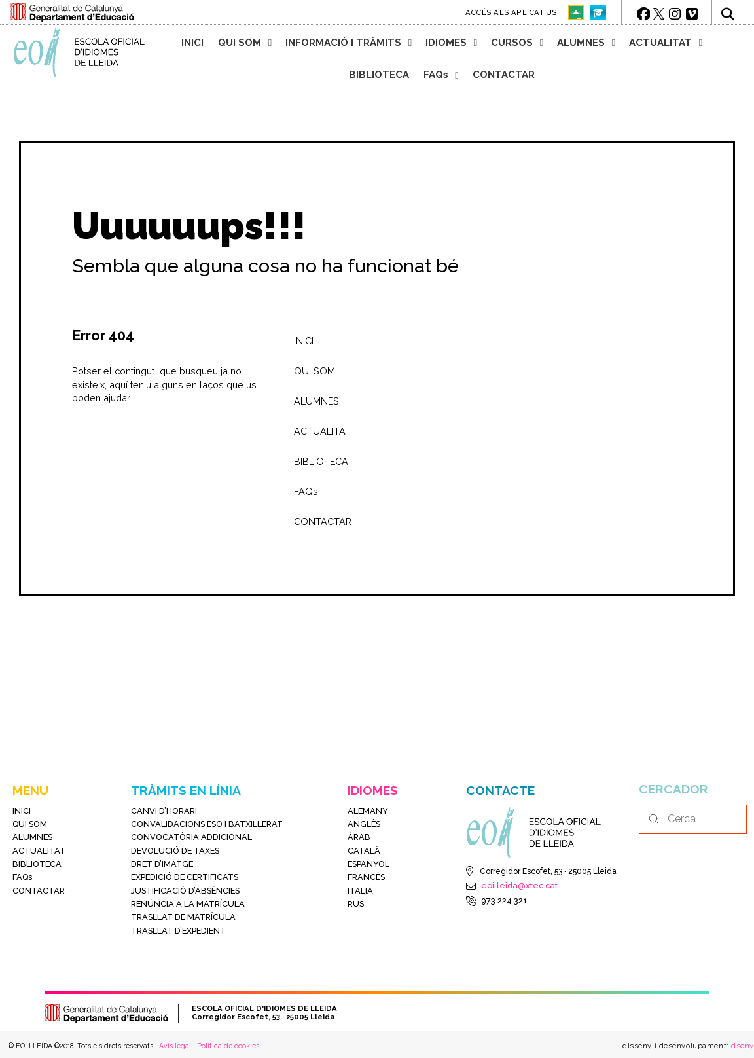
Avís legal (175, 1045)
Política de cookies (228, 1045)
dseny (741, 1045)
